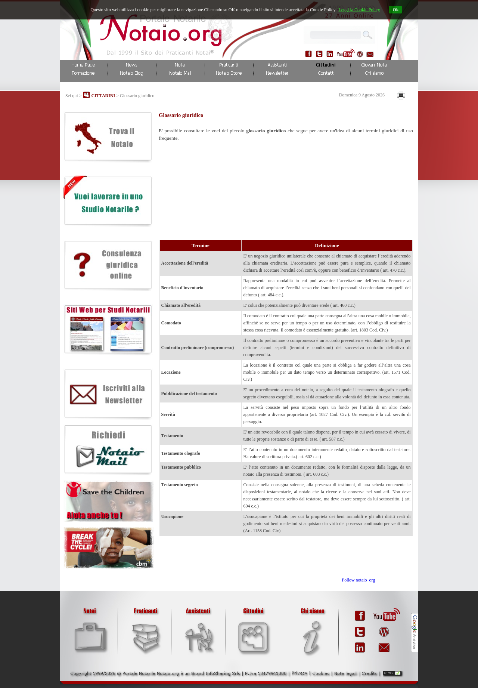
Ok (395, 9)
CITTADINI (103, 95)
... (365, 34)
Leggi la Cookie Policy (359, 9)
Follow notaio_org (358, 580)
